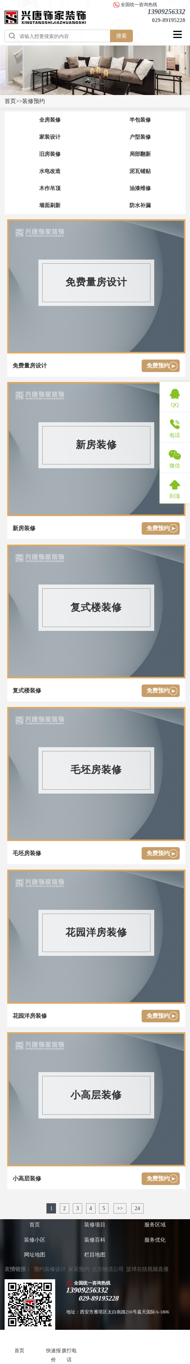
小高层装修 (27, 1178)
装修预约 (33, 101)
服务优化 (155, 1240)
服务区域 (155, 1225)
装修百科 (94, 1240)
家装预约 (78, 1269)
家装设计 (50, 137)
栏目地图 (94, 1255)
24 (137, 1208)
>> (120, 1208)
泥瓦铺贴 (140, 171)
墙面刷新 (50, 205)
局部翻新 (140, 154)
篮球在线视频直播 (147, 1269)
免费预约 (158, 366)
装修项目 (94, 1225)
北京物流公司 (108, 1269)
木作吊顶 (50, 188)
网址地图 (34, 1255)
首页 (10, 101)
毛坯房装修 (27, 853)
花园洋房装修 (30, 1016)
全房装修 (50, 120)
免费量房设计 (30, 366)
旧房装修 (50, 154)
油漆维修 (140, 188)
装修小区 (34, 1240)
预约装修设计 (50, 1269)
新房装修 (24, 528)
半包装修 (140, 120)
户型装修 (140, 137)
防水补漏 (140, 205)
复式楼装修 (27, 691)
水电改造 (50, 171)
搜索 (121, 36)
